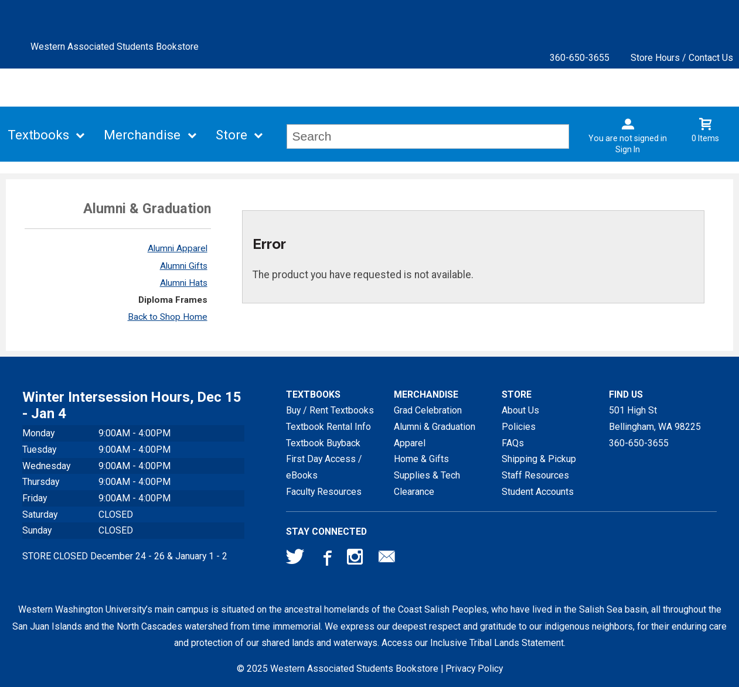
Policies (519, 426)
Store (231, 135)
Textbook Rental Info (328, 426)
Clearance (414, 491)
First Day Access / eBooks (324, 467)
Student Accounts (538, 491)
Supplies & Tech (427, 475)
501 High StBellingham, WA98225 (655, 418)
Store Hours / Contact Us (682, 57)
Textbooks (38, 135)
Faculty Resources (324, 491)
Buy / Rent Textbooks (330, 410)
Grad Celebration (428, 410)
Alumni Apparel (177, 248)
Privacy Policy (474, 668)
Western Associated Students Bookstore (114, 46)
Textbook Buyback (323, 443)
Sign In (627, 149)
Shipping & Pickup (539, 458)
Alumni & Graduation (434, 426)
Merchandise (142, 135)
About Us (520, 410)
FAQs (513, 443)
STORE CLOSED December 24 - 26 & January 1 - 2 (124, 556)
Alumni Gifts (183, 266)
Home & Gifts (421, 458)
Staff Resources (535, 475)
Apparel (409, 443)
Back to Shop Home (167, 317)
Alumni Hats (183, 283)
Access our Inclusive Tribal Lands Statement (473, 642)
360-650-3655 (579, 57)
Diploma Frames (172, 300)
